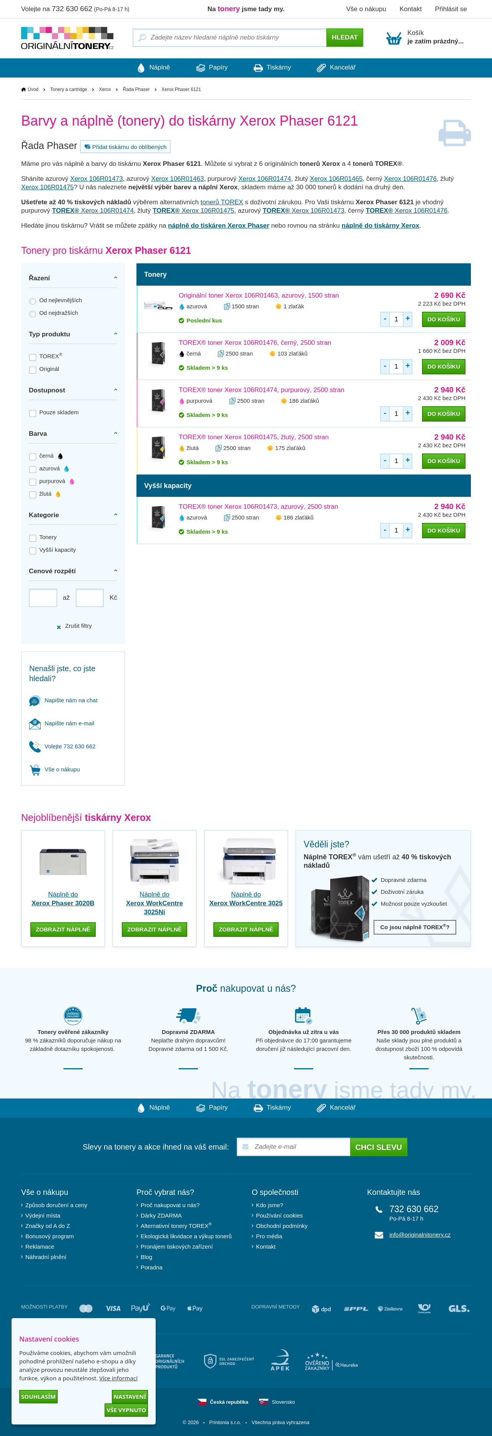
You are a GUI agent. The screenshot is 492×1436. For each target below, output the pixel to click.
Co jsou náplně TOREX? (415, 927)
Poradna (152, 1267)
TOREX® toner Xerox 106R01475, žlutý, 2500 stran (254, 437)
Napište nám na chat (63, 700)
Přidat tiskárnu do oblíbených (124, 146)
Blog (146, 1257)
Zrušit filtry (73, 626)
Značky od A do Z (47, 1226)
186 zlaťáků (304, 400)
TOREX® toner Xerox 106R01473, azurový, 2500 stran (258, 506)
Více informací (118, 1378)
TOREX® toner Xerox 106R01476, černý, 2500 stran (255, 342)
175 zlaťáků (290, 448)
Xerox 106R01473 (96, 178)
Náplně (152, 68)
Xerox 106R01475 (47, 187)
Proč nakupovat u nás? (170, 1205)
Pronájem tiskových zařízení (177, 1246)
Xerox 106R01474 (264, 178)
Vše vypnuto (126, 1410)
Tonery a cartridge (68, 89)
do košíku (443, 319)
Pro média (269, 1236)
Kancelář (337, 68)
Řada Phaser (136, 89)
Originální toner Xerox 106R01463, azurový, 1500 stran (259, 295)
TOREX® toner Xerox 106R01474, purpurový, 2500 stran (261, 390)
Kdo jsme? (269, 1205)
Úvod (33, 89)
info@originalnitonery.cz (419, 1234)
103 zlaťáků (293, 353)
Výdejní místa (42, 1215)
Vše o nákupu (366, 9)
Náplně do (154, 903)
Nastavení (130, 1396)
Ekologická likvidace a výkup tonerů (186, 1236)
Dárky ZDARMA (161, 1215)
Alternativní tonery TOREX (178, 1225)
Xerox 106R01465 (336, 178)
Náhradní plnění (45, 1257)
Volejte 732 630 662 (62, 746)
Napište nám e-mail (61, 723)
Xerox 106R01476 (410, 178)
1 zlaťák (294, 306)
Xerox (105, 89)
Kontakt (410, 9)
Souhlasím (38, 1396)
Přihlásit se (451, 9)
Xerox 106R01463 (177, 178)
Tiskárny (272, 68)
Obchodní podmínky (282, 1226)
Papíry (211, 68)
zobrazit (63, 929)
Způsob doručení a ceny (56, 1205)
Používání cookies (279, 1215)
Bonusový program (49, 1236)
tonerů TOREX (222, 202)
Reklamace (39, 1246)
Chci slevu (379, 1147)
